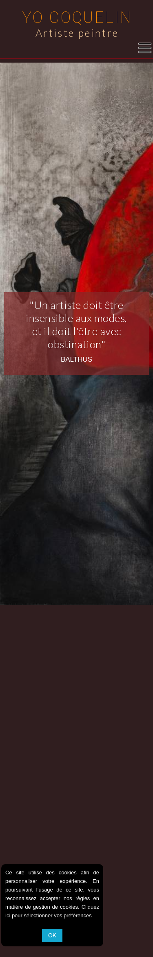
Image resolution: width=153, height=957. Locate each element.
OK (52, 935)
